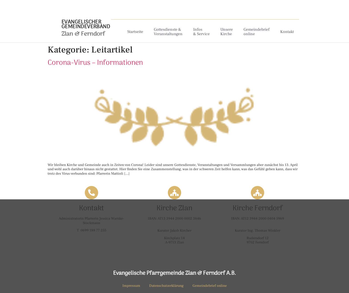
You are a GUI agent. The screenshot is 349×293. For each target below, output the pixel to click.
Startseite (135, 31)
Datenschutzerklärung (166, 285)
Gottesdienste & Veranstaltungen (168, 31)
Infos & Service (201, 31)
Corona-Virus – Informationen (95, 63)
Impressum (131, 285)
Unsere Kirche (226, 31)
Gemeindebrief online (256, 31)
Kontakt (287, 31)
